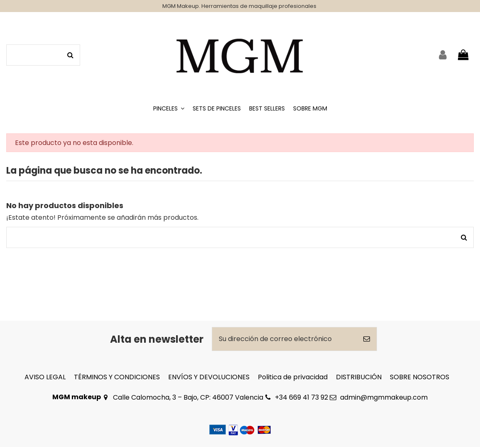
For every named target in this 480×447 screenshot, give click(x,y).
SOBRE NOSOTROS (419, 377)
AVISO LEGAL (45, 377)
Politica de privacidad (293, 377)
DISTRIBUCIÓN (359, 377)
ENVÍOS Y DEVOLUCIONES (209, 377)
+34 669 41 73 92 (301, 397)
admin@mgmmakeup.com (384, 397)
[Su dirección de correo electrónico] (284, 339)
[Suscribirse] (367, 339)
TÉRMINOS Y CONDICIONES (117, 377)
